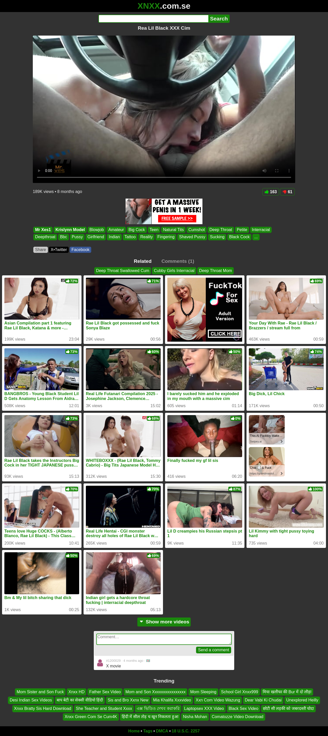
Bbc (63, 237)
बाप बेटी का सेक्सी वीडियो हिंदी (80, 700)
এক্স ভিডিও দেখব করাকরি (158, 708)
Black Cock (239, 237)
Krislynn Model (70, 230)
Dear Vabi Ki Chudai (263, 700)
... (256, 237)
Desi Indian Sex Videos (31, 700)
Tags (147, 731)
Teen (154, 230)
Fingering (166, 237)
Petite (242, 230)
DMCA (162, 731)
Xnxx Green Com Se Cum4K (91, 717)
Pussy (77, 237)
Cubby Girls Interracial (174, 270)
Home (134, 731)
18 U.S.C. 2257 (186, 731)
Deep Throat (220, 230)
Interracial (261, 230)
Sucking (217, 237)
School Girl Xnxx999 (239, 692)
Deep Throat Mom (215, 270)
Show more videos (164, 621)
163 (271, 192)
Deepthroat (45, 237)
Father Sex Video (105, 692)
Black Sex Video (243, 708)
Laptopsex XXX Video (204, 708)
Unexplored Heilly (302, 700)
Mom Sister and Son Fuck (40, 692)
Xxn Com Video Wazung (218, 700)
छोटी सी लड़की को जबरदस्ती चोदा (288, 708)
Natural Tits (173, 230)
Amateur (116, 230)
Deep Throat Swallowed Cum (122, 270)
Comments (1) (177, 261)
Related (142, 261)
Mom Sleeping (203, 692)
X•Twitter (59, 249)
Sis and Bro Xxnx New (128, 700)
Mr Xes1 (43, 230)
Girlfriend (95, 237)
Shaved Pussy (192, 237)
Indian (114, 237)
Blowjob (96, 230)
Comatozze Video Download (237, 717)
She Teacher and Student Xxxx (104, 708)
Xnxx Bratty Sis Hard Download (42, 708)
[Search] (153, 19)
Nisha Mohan (195, 717)
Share (40, 249)
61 (287, 192)
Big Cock (137, 230)
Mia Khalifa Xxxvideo (172, 700)
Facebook (80, 249)
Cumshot (196, 230)
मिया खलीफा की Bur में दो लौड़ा (287, 692)
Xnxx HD (76, 692)
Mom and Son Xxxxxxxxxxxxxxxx (155, 692)
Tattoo (130, 237)
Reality (146, 237)
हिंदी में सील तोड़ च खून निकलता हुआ (150, 717)
